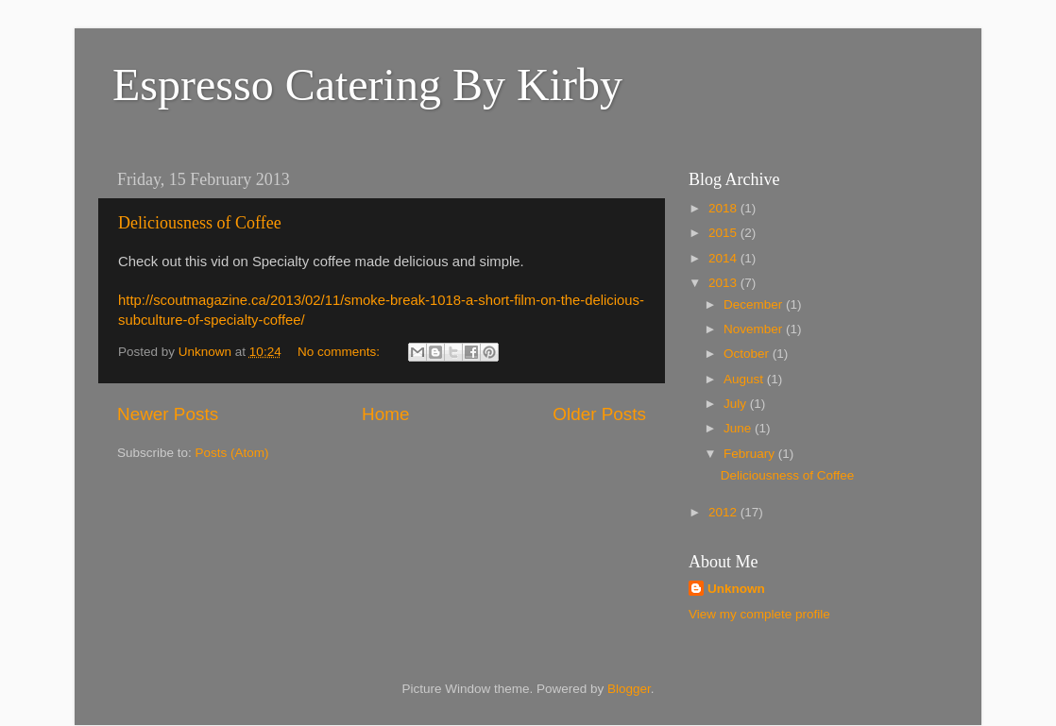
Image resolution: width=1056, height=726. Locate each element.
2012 (724, 512)
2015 (724, 233)
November (755, 329)
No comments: (340, 352)
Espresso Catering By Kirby (367, 84)
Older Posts (599, 414)
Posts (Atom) (232, 453)
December (755, 304)
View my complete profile (759, 614)
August (745, 379)
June (739, 428)
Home (385, 414)
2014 (724, 258)
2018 (724, 208)
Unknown (736, 589)
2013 (724, 283)
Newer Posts (167, 414)
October (748, 353)
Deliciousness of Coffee (199, 222)
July (737, 404)
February (751, 454)
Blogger (629, 689)
